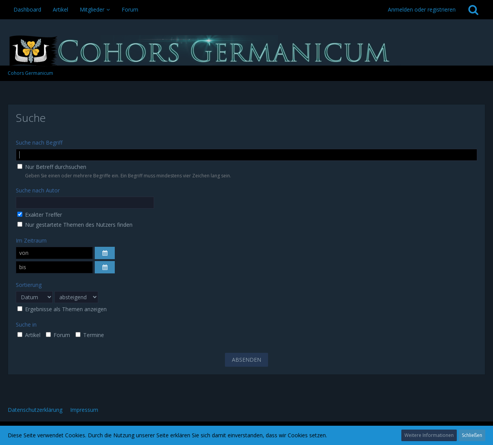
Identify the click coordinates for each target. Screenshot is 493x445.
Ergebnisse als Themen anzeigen (62, 309)
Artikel (28, 335)
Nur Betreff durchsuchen (51, 166)
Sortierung (29, 284)
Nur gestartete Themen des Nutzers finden (74, 224)
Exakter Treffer (39, 214)
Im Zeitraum (31, 240)
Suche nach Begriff (39, 142)
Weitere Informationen (429, 435)
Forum (58, 335)
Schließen (472, 435)
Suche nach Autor (38, 190)
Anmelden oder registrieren (422, 9)
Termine (89, 335)
